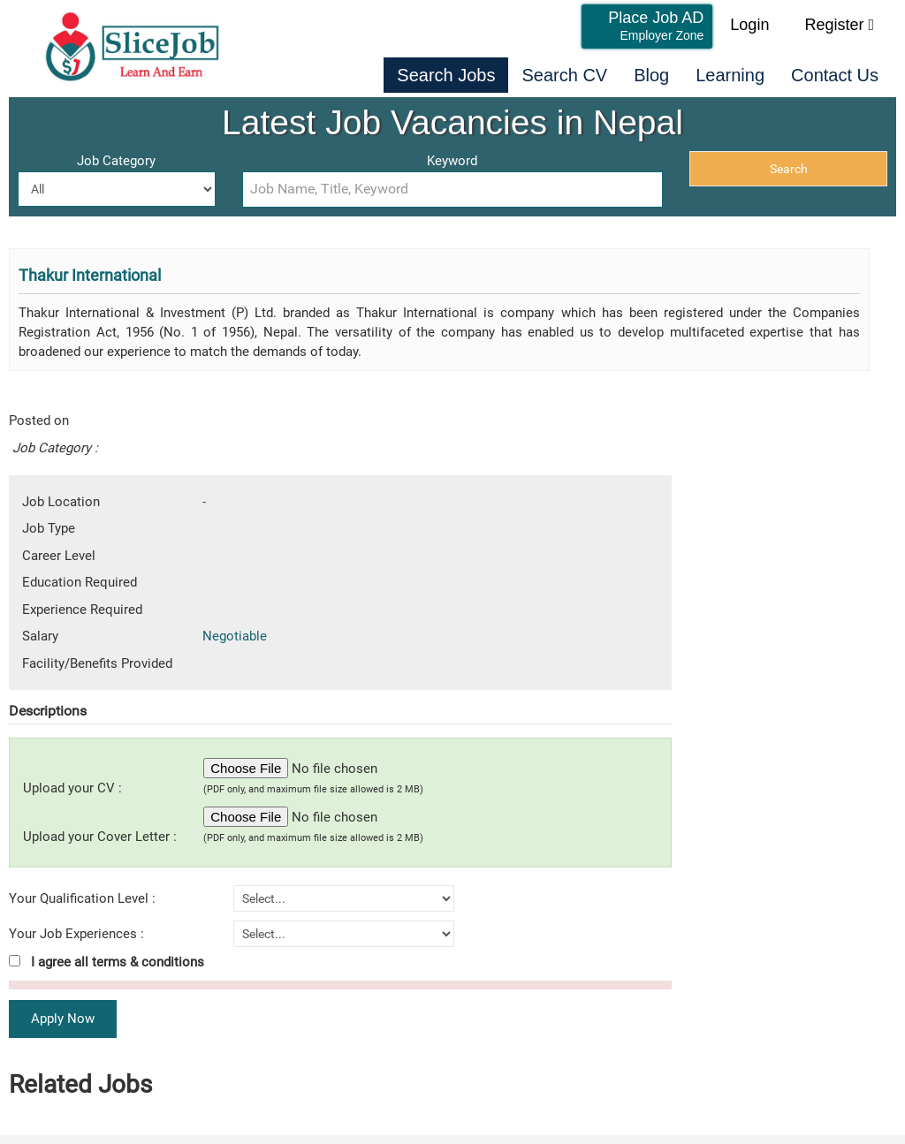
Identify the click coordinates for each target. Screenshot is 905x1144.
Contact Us (834, 75)
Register (839, 25)
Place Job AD (655, 25)
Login (749, 25)
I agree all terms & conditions (106, 962)
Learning (730, 75)
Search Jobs (446, 75)
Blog (651, 75)
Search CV (564, 75)
